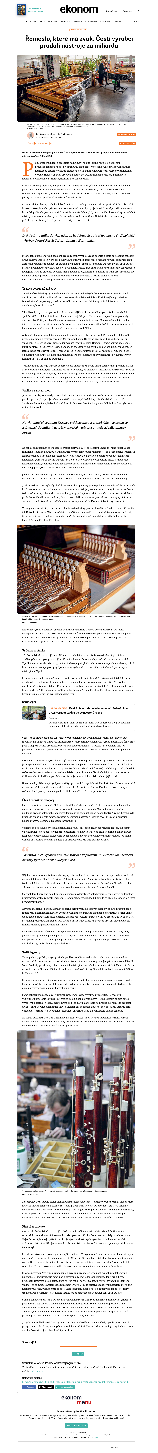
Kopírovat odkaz (66, 1387)
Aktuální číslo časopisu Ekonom (30, 9)
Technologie (65, 22)
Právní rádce (105, 22)
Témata (42, 22)
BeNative (137, 22)
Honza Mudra (37, 129)
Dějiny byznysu (91, 22)
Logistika (117, 22)
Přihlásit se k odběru (76, 1426)
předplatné (37, 1371)
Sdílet (80, 1354)
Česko (30, 143)
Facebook (31, 1387)
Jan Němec (41, 134)
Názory (33, 22)
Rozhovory (53, 22)
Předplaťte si (111, 11)
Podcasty (78, 22)
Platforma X (47, 1387)
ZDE (96, 1437)
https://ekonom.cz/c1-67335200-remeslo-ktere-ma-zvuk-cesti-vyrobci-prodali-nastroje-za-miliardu (75, 1381)
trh (51, 143)
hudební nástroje (41, 143)
